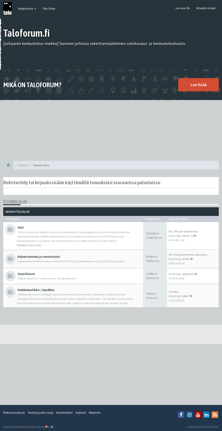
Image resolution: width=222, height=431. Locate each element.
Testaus (174, 292)
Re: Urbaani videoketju (183, 231)
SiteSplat (30, 426)
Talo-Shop (48, 8)
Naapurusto (27, 8)
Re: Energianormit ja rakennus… (189, 255)
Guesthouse (26, 274)
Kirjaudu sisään (205, 8)
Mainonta (95, 413)
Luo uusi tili (183, 8)
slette (185, 259)
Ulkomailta (34, 245)
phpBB (19, 426)
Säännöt (80, 413)
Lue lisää (198, 84)
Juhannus (188, 274)
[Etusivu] (8, 165)
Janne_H (187, 236)
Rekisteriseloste (14, 413)
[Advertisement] (111, 130)
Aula (21, 227)
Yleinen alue (15, 201)
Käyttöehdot (64, 413)
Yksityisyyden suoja (40, 413)
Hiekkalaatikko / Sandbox (36, 290)
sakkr (185, 296)
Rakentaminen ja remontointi (39, 257)
